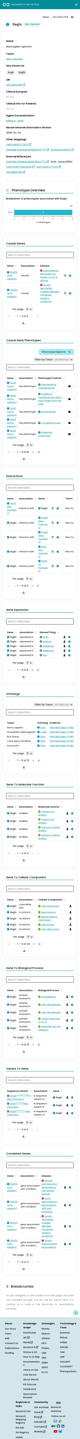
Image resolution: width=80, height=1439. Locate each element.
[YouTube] (55, 1431)
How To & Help (31, 1356)
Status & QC (30, 1352)
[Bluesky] (60, 1431)
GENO (45, 1362)
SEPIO (45, 1367)
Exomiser (65, 1332)
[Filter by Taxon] (53, 359)
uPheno (46, 1338)
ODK (62, 1356)
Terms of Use (30, 1369)
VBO (44, 1357)
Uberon (46, 1333)
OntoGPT (65, 1361)
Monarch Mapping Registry (21, 1419)
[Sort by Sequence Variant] (30, 1090)
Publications (12, 1348)
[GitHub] (58, 1426)
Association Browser (30, 1396)
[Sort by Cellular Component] (64, 899)
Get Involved (41, 1407)
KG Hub (20, 1427)
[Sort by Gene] (15, 265)
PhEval (63, 1337)
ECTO (45, 1372)
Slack (38, 1412)
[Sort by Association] (36, 265)
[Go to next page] (32, 452)
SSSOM (64, 1347)
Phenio (45, 1348)
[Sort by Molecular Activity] (61, 806)
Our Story (10, 1328)
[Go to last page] (38, 452)
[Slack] (60, 1420)
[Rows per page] (29, 309)
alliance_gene (15, 121)
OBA (44, 1352)
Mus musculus (14, 59)
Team (8, 1333)
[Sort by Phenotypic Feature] (63, 377)
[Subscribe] (55, 1420)
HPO (44, 1343)
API (26, 1337)
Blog (38, 1417)
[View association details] (69, 275)
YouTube (40, 1426)
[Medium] (53, 1426)
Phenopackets (68, 1371)
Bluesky (39, 1431)
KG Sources (29, 1384)
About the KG (31, 1379)
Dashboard (29, 1389)
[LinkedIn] (62, 1426)
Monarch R (30, 1347)
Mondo (46, 1328)
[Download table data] (22, 323)
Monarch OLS (23, 1411)
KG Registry (22, 1432)
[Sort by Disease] (51, 265)
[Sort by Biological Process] (61, 990)
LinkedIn (40, 1421)
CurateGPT (66, 1366)
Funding (9, 1352)
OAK (62, 1352)
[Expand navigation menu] (76, 4)
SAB (7, 1338)
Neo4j (28, 1342)
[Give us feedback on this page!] (75, 1313)
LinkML (63, 1342)
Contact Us (11, 1343)
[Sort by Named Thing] (57, 632)
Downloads (29, 1332)
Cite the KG (29, 1374)
